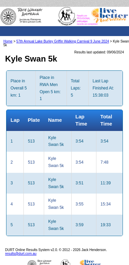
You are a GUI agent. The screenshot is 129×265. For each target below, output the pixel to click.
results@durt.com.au (20, 253)
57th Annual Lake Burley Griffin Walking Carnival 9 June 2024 (62, 41)
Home (8, 41)
